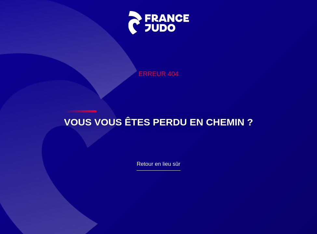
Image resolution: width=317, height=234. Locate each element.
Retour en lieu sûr (158, 164)
